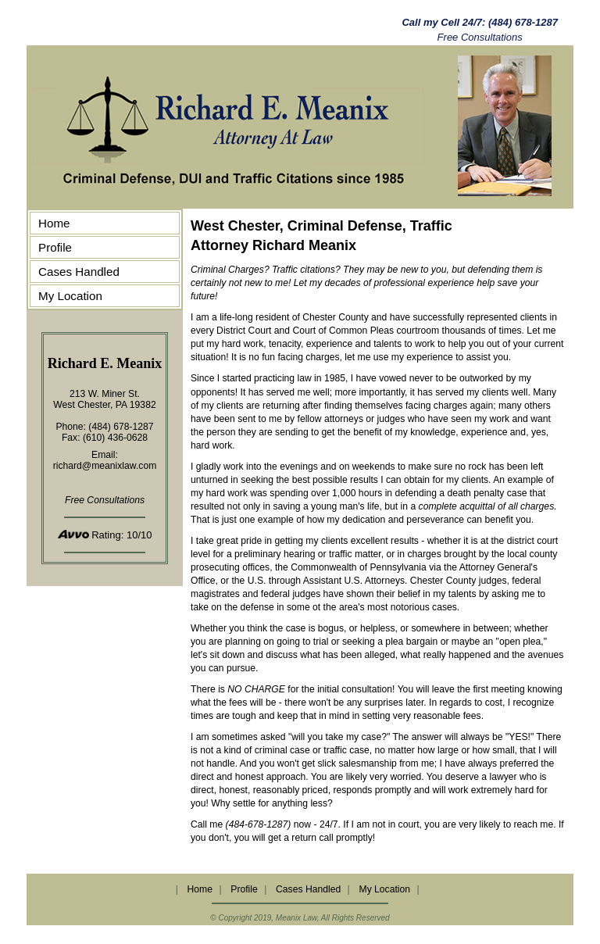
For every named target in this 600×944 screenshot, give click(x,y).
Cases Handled (79, 271)
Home (54, 223)
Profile (55, 247)
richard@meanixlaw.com (105, 465)
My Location (70, 295)
